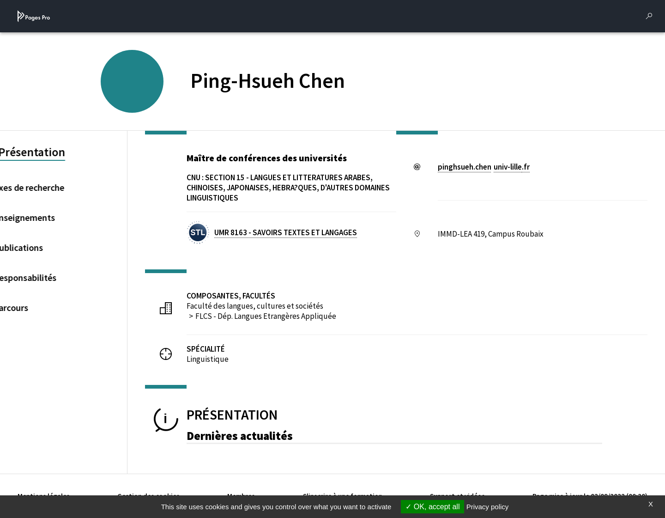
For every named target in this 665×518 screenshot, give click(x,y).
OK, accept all (432, 507)
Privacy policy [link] (487, 507)
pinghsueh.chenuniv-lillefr (484, 167)
